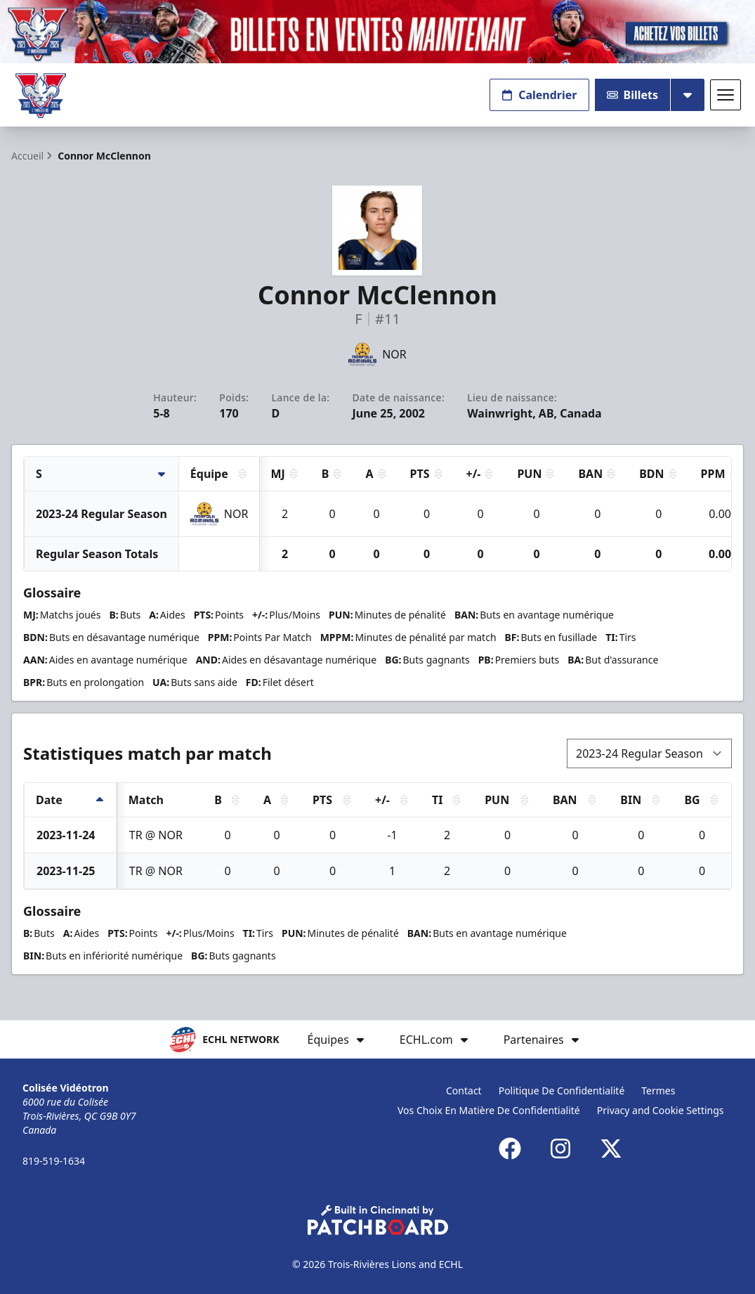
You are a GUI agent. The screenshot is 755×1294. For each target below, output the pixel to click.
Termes (658, 1090)
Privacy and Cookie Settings (660, 1110)
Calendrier (539, 95)
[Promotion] (377, 31)
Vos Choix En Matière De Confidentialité (489, 1110)
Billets (633, 95)
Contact (464, 1090)
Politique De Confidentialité (562, 1090)
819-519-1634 (53, 1160)
